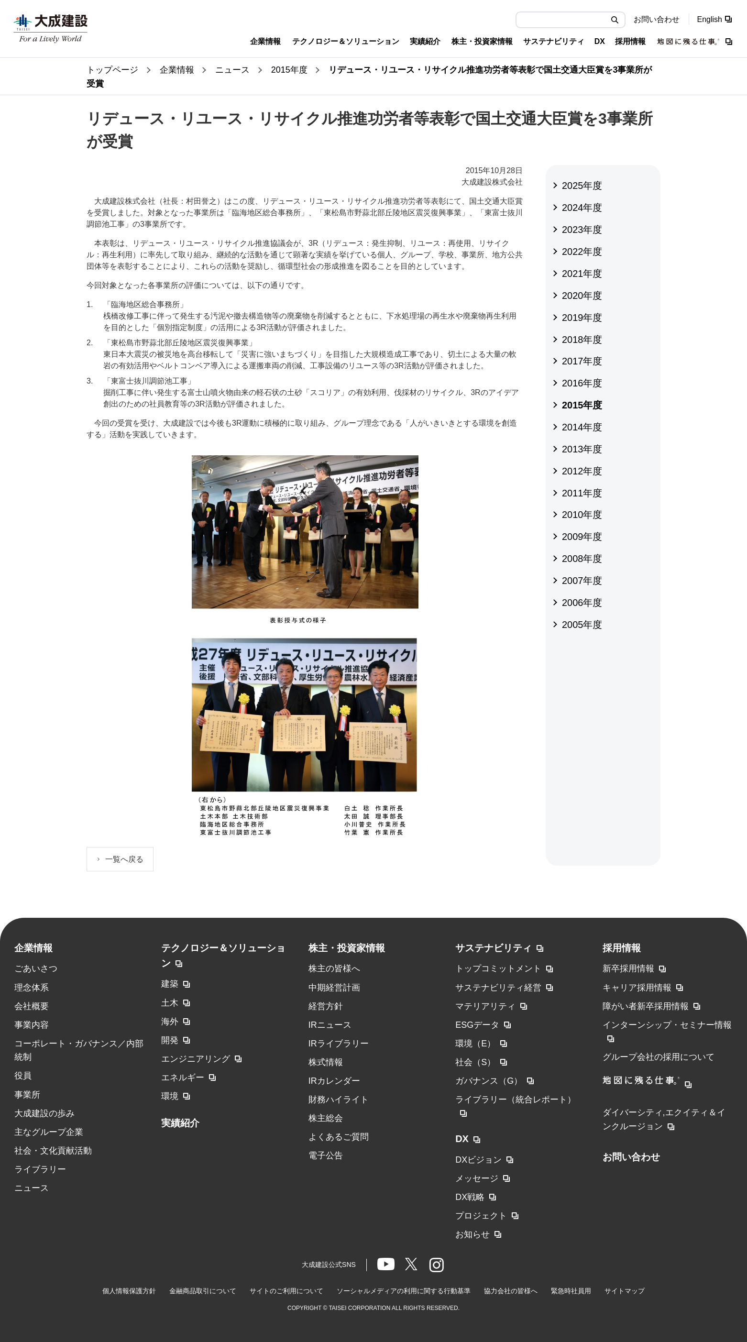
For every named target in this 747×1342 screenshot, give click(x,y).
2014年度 (582, 427)
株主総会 (325, 1118)
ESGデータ (477, 1025)
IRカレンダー (334, 1081)
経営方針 (325, 1006)
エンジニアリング (195, 1059)
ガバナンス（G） (488, 1081)
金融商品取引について (202, 1291)
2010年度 (582, 514)
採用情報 (622, 948)
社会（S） (475, 1062)
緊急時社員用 (571, 1291)
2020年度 (582, 295)
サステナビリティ (493, 948)
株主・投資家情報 (346, 948)
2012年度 (582, 471)
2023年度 (582, 229)
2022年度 (582, 251)
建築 (169, 984)
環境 (169, 1096)
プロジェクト (481, 1216)
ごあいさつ (35, 968)
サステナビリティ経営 (498, 987)
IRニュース (330, 1025)
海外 (169, 1021)
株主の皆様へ (334, 968)
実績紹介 (180, 1123)
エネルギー (182, 1077)
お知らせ (472, 1234)
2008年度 (582, 558)
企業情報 (33, 948)
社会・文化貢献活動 (53, 1150)
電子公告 (325, 1155)
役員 (23, 1075)
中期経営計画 (334, 987)
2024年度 (582, 207)
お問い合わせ (657, 19)
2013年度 (582, 449)
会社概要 (31, 1006)
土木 (169, 1003)
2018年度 (582, 339)
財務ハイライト (338, 1099)
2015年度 (582, 405)
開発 (169, 1040)
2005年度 (582, 624)
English (709, 19)
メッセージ (476, 1178)
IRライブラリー (338, 1043)
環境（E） (475, 1043)
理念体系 (31, 987)
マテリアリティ (485, 1006)
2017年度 (582, 361)
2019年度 (582, 317)
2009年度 (582, 536)
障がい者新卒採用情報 (646, 1006)
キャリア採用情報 (637, 987)
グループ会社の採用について (658, 1057)
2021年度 (582, 273)
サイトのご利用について (286, 1291)
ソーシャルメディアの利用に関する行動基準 (404, 1291)
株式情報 (325, 1062)
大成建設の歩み (44, 1113)
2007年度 (582, 580)
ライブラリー (40, 1169)
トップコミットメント (498, 968)
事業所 (27, 1095)
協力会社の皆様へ (511, 1291)
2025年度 (582, 185)
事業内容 (31, 1025)
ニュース (31, 1188)
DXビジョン (478, 1160)
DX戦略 (469, 1197)
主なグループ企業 (48, 1132)
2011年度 (582, 493)
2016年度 (582, 383)
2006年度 (582, 602)
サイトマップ (624, 1291)
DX (462, 1138)
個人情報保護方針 (129, 1291)
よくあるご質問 (338, 1137)
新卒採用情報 (628, 968)
